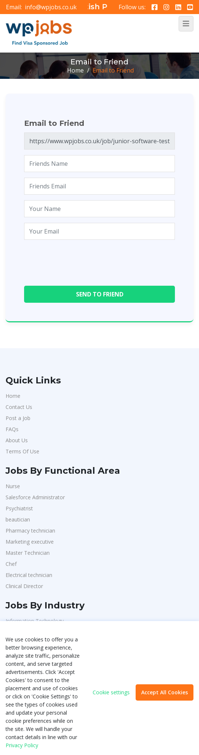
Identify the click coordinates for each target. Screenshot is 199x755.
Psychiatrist (19, 508)
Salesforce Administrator (35, 497)
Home (75, 70)
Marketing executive (30, 541)
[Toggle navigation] (186, 23)
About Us (17, 440)
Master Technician (28, 552)
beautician (18, 519)
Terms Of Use (22, 451)
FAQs (12, 429)
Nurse (13, 486)
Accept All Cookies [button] (164, 692)
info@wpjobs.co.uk (51, 7)
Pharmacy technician (30, 530)
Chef (11, 563)
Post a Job (18, 418)
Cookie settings (111, 692)
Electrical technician (29, 574)
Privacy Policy (22, 745)
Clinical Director (24, 586)
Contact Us (19, 406)
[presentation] (80, 259)
